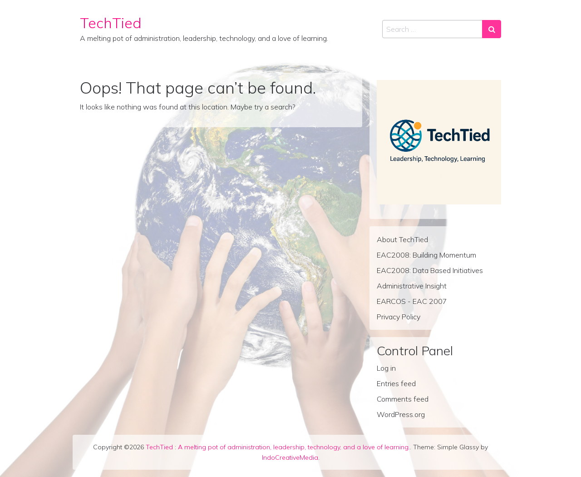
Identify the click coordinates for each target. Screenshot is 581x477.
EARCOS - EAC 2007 (412, 301)
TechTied (111, 23)
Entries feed (396, 383)
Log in (386, 368)
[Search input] (432, 29)
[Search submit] (491, 29)
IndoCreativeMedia (290, 457)
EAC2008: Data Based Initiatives (430, 270)
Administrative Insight (412, 285)
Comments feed (402, 398)
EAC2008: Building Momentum (426, 254)
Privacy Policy (398, 316)
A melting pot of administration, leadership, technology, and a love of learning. (294, 447)
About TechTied (402, 239)
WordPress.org (401, 414)
